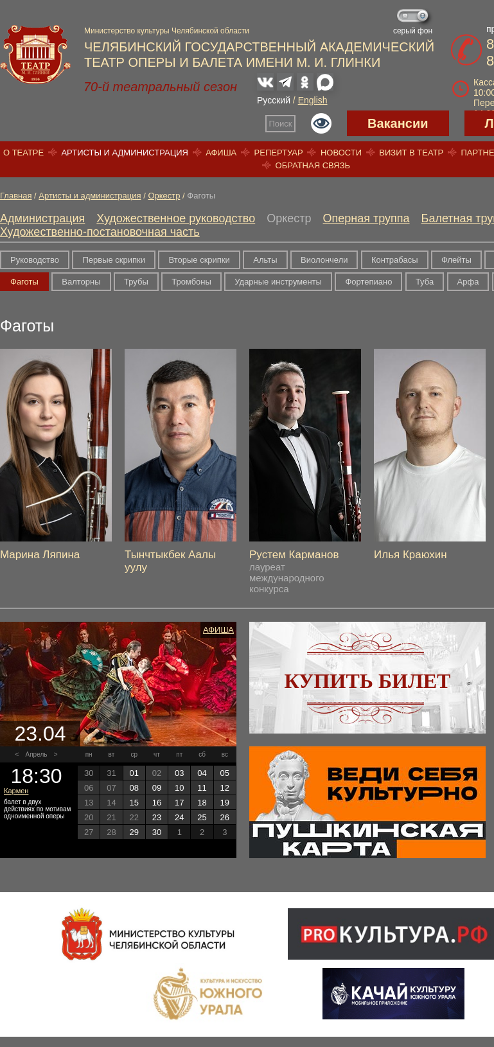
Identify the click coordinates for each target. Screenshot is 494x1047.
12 (224, 788)
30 (156, 832)
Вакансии (397, 123)
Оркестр (164, 195)
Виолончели (324, 260)
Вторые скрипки (198, 260)
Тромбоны (191, 281)
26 (224, 817)
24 (179, 817)
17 (179, 802)
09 (156, 788)
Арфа (468, 281)
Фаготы (24, 281)
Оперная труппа (366, 218)
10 (179, 788)
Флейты (456, 260)
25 (201, 817)
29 (133, 832)
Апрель (37, 754)
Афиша (221, 152)
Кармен (16, 791)
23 (156, 817)
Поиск (280, 123)
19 (224, 802)
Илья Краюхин (410, 555)
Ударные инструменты (278, 281)
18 (201, 802)
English (313, 100)
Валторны (81, 281)
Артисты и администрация (124, 152)
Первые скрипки (113, 260)
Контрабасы (394, 260)
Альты (265, 260)
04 (201, 773)
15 (133, 802)
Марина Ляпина (40, 555)
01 (133, 773)
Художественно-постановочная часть (100, 231)
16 (156, 802)
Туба (425, 281)
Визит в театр (411, 152)
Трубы (136, 281)
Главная (15, 195)
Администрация (42, 218)
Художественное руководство (175, 218)
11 (201, 788)
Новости (341, 152)
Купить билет (368, 680)
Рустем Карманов (294, 555)
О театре (23, 152)
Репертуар (278, 152)
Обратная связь (313, 165)
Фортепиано (368, 281)
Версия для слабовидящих (321, 123)
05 (224, 773)
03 (179, 773)
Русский (273, 100)
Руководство (34, 260)
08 (133, 788)
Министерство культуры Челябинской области (166, 30)
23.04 (40, 733)
